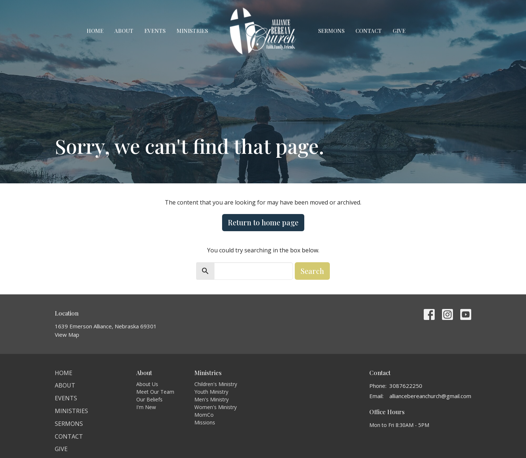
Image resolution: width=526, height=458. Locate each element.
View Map (67, 334)
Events (154, 30)
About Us (147, 384)
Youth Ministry (211, 391)
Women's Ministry (215, 407)
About (123, 30)
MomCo (204, 414)
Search (312, 271)
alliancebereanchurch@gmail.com (430, 396)
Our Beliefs (149, 399)
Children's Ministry (215, 384)
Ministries (192, 30)
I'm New (146, 407)
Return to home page (263, 222)
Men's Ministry (211, 399)
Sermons (331, 30)
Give (399, 30)
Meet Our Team (155, 391)
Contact (368, 30)
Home (95, 30)
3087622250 (405, 385)
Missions (204, 422)
